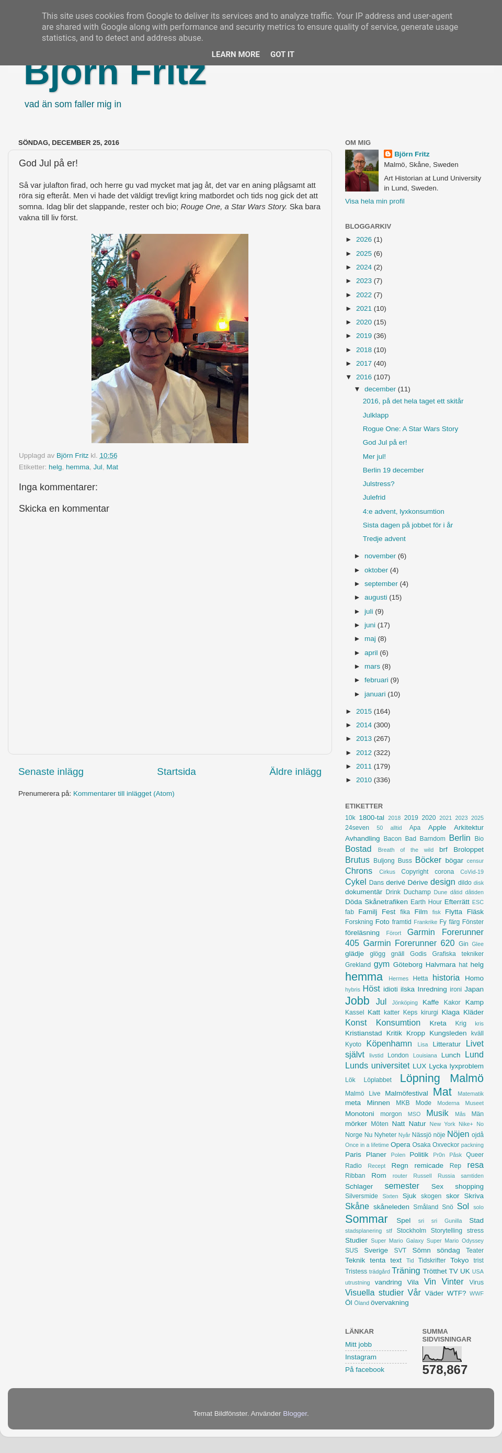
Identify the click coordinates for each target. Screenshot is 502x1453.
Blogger (295, 1413)
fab (349, 912)
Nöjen (458, 1134)
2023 (365, 281)
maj (371, 639)
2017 (365, 363)
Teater (475, 1250)
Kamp (474, 1002)
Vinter (453, 1281)
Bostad (358, 848)
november (381, 556)
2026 (365, 239)
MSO (414, 1114)
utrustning (357, 1282)
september (382, 584)
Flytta (453, 912)
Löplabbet (378, 1080)
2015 (365, 711)
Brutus (357, 859)
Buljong (384, 860)
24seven (357, 827)
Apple (437, 827)
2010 (365, 780)
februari (377, 680)
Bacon (392, 838)
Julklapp (376, 415)
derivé (395, 882)
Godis (418, 954)
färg (454, 922)
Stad (476, 1220)
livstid (376, 1055)
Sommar (366, 1218)
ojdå (478, 1135)
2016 (365, 377)
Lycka (438, 1066)
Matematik (471, 1093)
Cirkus (387, 872)
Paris (353, 1154)
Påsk (455, 1155)
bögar (455, 860)
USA (478, 1271)
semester (401, 1185)
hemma (77, 467)
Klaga (451, 1012)
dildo (465, 882)
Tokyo (459, 1260)
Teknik (355, 1260)
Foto (382, 922)
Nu (368, 1135)
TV (453, 1271)
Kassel (354, 1012)
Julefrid (374, 497)
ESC (478, 902)
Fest (388, 912)
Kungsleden (447, 1033)
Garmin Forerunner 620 (408, 943)
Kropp (415, 1033)
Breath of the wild (406, 850)
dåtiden (474, 892)
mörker (356, 1124)
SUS (351, 1250)
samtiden (472, 1176)
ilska (408, 989)
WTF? (456, 1293)
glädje (354, 954)
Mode (423, 1103)
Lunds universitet (377, 1065)
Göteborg (408, 964)
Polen (398, 1155)
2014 (365, 725)
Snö (447, 1207)
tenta (377, 1260)
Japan (474, 989)
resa (475, 1164)
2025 (365, 253)
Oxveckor (445, 1144)
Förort (393, 933)
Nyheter (385, 1135)
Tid (410, 1260)
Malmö (467, 1078)
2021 (365, 308)
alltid (396, 828)
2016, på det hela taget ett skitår (413, 401)
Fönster (473, 922)
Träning (406, 1270)
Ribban (355, 1175)
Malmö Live (362, 1093)
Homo (474, 978)
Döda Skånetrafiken (376, 902)
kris (479, 1023)
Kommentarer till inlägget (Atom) (124, 793)
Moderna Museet (460, 1103)
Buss (405, 860)
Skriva (474, 1196)
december (381, 389)
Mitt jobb (358, 1344)
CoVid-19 (472, 872)
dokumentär (363, 892)
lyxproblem (467, 1066)
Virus (477, 1282)
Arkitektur (469, 827)
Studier (356, 1240)
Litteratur (447, 1044)
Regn (399, 1165)
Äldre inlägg (295, 771)
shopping (469, 1186)
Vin (430, 1281)
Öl (348, 1302)
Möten (380, 1124)
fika (405, 912)
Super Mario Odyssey (455, 1240)
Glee (478, 944)
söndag (448, 1250)
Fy (443, 922)
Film (421, 912)
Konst (356, 1022)
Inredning (432, 989)
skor (453, 1196)
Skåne (357, 1206)
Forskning (359, 922)
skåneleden (391, 1207)
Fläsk (475, 912)
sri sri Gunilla (440, 1221)
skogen (431, 1196)
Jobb (357, 1000)
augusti (376, 597)
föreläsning (362, 933)
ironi (456, 989)
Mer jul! (374, 456)
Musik (437, 1113)
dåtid (456, 892)
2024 (365, 267)
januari (375, 694)
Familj (367, 912)
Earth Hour (426, 902)
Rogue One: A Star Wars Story (411, 429)
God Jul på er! (385, 442)
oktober (377, 570)
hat (463, 964)
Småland (425, 1207)
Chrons (358, 870)
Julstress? (379, 484)
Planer (376, 1154)
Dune (440, 892)
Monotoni (359, 1114)
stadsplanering (363, 1230)
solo (478, 1207)
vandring (388, 1282)
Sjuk (409, 1196)
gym (382, 963)
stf (389, 1230)
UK (465, 1271)
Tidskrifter (432, 1260)
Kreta (438, 1023)
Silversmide (361, 1196)
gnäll (398, 954)
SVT (400, 1250)
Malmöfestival (406, 1093)
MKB (402, 1103)
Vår (414, 1292)
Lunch (451, 1055)
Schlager (359, 1186)
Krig (460, 1023)
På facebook (364, 1369)
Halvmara (441, 964)
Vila (413, 1282)
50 (379, 828)
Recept (376, 1166)
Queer (475, 1154)
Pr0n (439, 1155)
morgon (391, 1114)
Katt (374, 1012)
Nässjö (421, 1135)
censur (475, 861)
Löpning (420, 1078)
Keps (410, 1012)
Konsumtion (398, 1022)
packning (472, 1145)
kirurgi (429, 1012)
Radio (353, 1165)
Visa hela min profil (375, 201)
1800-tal (371, 817)
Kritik (394, 1033)
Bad (410, 838)
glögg (377, 954)
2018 (365, 350)
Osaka (421, 1144)
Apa (415, 827)
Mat (112, 467)
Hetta (420, 978)
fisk (436, 912)
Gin (464, 944)
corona (444, 871)
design (442, 881)
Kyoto (353, 1044)
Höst (371, 988)
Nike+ (466, 1124)
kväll (477, 1033)
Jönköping (405, 1002)
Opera (400, 1144)
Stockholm (411, 1230)
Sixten (390, 1196)
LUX (419, 1066)
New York (442, 1124)
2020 (365, 322)
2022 (365, 295)
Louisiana (425, 1055)
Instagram (360, 1357)
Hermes (398, 978)
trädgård (379, 1271)
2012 (365, 753)
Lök (350, 1080)
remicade (429, 1165)
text (396, 1260)
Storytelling (446, 1230)
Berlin (459, 837)
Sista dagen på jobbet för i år (408, 525)
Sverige (376, 1250)
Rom (378, 1175)
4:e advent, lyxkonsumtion (403, 511)
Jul (98, 467)
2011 (365, 766)
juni (371, 625)
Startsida (176, 771)
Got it (282, 54)
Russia (446, 1176)
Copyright (414, 871)
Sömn (421, 1250)
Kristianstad (363, 1033)
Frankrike (425, 922)
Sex (437, 1186)
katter (392, 1012)
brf (443, 849)
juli (369, 611)
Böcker (428, 859)
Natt (398, 1124)
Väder (434, 1293)
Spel (403, 1220)
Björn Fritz (115, 71)
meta (353, 1103)
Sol (463, 1206)
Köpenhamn (389, 1043)
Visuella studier (374, 1292)
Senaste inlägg (51, 771)
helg (55, 467)
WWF (477, 1293)
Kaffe (431, 1002)
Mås (460, 1114)
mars (373, 666)
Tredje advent (384, 539)
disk (479, 883)
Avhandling (362, 838)
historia (446, 977)
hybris (352, 989)
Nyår (404, 1135)
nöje (439, 1135)
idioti (390, 989)
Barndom (433, 838)
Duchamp (417, 892)
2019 (365, 336)
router (400, 1176)
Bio (479, 838)
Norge (353, 1135)
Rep (455, 1165)
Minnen (378, 1103)
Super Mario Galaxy (397, 1240)
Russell (422, 1176)
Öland (361, 1303)
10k (350, 817)
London (398, 1055)
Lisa (423, 1044)
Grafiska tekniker (458, 954)
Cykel (355, 881)
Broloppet (468, 849)
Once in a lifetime (367, 1145)
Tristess (356, 1271)
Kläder (473, 1012)
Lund (474, 1054)
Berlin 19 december (393, 470)
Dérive (418, 882)
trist (478, 1260)
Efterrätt (457, 902)
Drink (393, 892)
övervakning (390, 1302)
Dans (376, 882)
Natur (417, 1124)
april (372, 653)
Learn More (236, 54)
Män (477, 1114)
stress (475, 1230)
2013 (365, 738)
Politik (418, 1154)
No (480, 1124)
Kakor (452, 1002)
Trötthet (435, 1271)
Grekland (358, 964)
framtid (402, 922)
